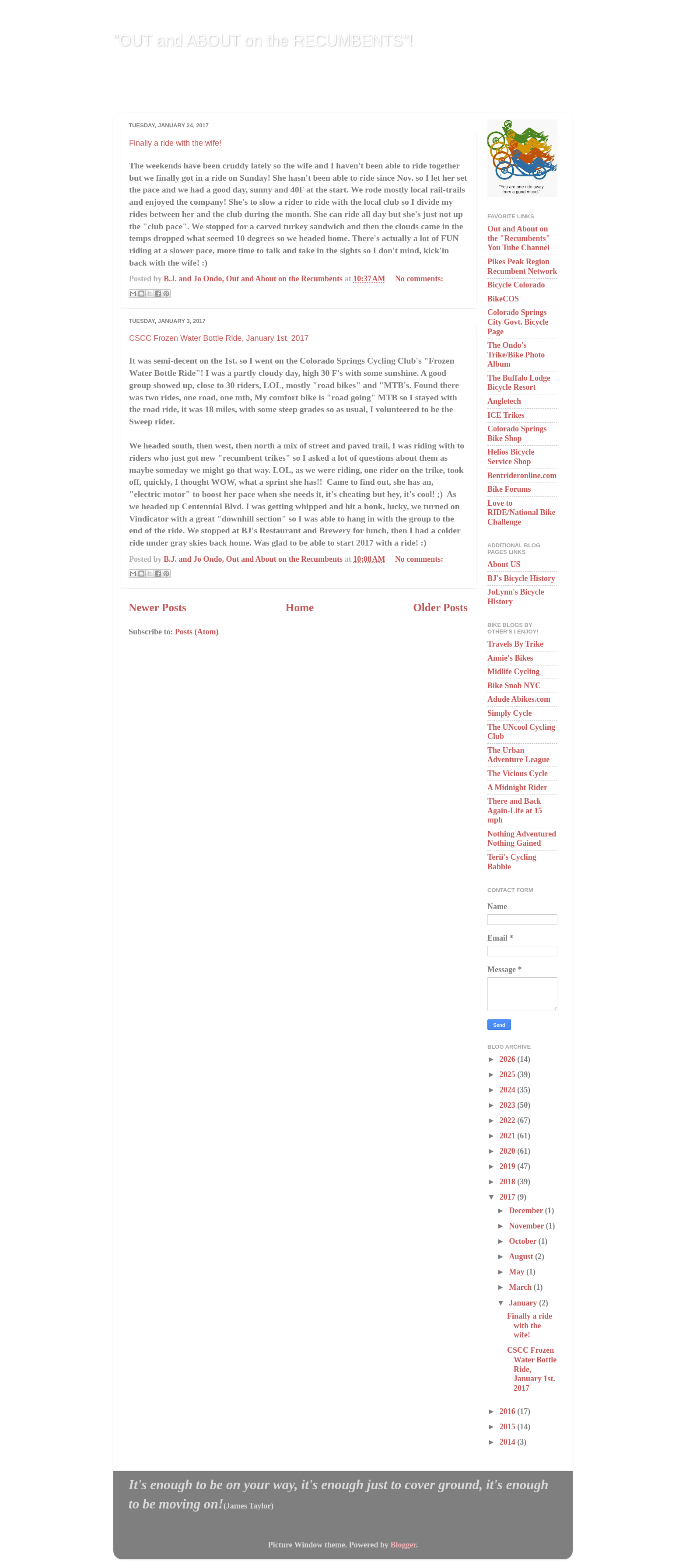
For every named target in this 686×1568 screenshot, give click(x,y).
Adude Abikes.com (518, 699)
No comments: (419, 278)
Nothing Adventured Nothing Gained (521, 839)
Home (300, 607)
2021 (509, 1135)
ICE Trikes (506, 415)
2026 (509, 1059)
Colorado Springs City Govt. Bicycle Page (517, 322)
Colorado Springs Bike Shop (517, 433)
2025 (509, 1074)
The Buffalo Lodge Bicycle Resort (518, 383)
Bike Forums (509, 489)
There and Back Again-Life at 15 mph (514, 810)
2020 (509, 1151)
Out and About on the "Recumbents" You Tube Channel (518, 238)
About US (504, 564)
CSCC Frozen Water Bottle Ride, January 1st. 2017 (219, 338)
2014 (509, 1442)
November (527, 1226)
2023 (509, 1105)
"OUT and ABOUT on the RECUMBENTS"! (263, 40)
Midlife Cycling (513, 671)
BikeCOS (503, 298)
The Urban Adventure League (518, 755)
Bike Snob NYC (514, 685)
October (523, 1241)
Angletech (504, 401)
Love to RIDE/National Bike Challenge (521, 512)
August (522, 1256)
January (524, 1302)
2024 (509, 1089)
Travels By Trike (515, 644)
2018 (509, 1181)
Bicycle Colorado (516, 284)
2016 (509, 1411)
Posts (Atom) (196, 631)
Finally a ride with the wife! (175, 143)
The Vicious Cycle (517, 773)
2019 (509, 1166)
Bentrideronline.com (521, 475)
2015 (509, 1426)
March (521, 1287)
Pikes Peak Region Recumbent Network (522, 266)
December (527, 1210)
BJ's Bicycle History (521, 578)
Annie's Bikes (510, 658)
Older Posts (440, 607)
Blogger (403, 1544)
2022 (509, 1120)
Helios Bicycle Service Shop (510, 457)
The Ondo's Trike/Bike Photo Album (516, 354)
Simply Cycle (509, 713)
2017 (509, 1197)
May (517, 1271)
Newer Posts (157, 607)
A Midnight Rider (517, 787)
